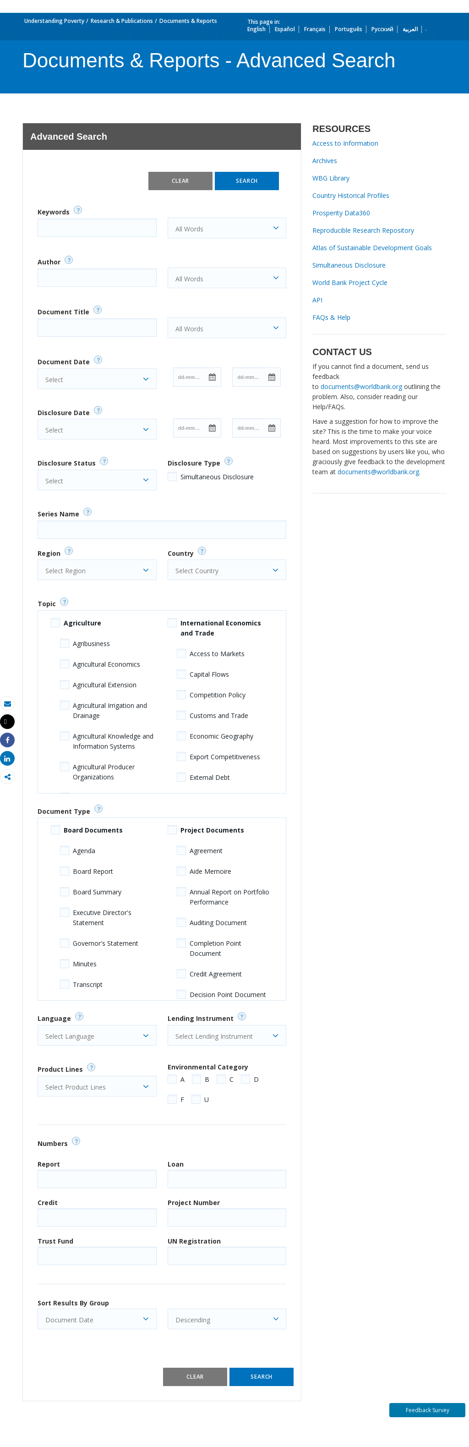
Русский (382, 29)
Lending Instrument (201, 1018)
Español (285, 29)
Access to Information (345, 143)
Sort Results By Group (73, 1303)
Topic (47, 603)
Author (49, 262)
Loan (176, 1164)
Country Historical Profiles (350, 195)
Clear (180, 181)
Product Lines (60, 1069)
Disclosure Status (67, 463)
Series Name (58, 514)
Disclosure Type (194, 463)
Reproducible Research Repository (363, 230)
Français (315, 29)
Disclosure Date (64, 412)
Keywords (54, 212)
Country (181, 553)
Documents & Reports (188, 21)
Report (49, 1164)
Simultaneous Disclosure (217, 476)
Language (54, 1018)
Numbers (53, 1143)
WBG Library (330, 178)
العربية (410, 29)
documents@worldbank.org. (379, 471)
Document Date (64, 361)
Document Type (64, 811)
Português (348, 29)
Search (247, 181)
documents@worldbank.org (361, 386)
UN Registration (194, 1241)
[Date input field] (189, 377)
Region (49, 553)
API (317, 300)
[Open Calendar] (212, 377)
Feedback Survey (427, 1410)
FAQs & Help (331, 317)
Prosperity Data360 (341, 212)
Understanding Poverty (54, 21)
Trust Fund (55, 1241)
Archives (324, 160)
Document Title (63, 311)
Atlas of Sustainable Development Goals (372, 247)
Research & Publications (122, 21)
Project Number (194, 1202)
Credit (48, 1202)
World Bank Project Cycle (349, 282)
